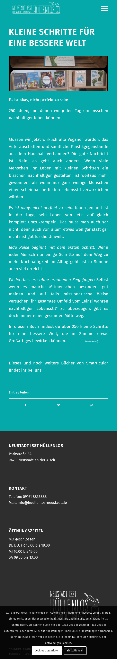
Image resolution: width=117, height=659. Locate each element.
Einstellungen (75, 650)
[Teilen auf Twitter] (58, 405)
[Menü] (102, 8)
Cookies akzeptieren (47, 650)
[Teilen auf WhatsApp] (91, 405)
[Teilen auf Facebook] (25, 405)
